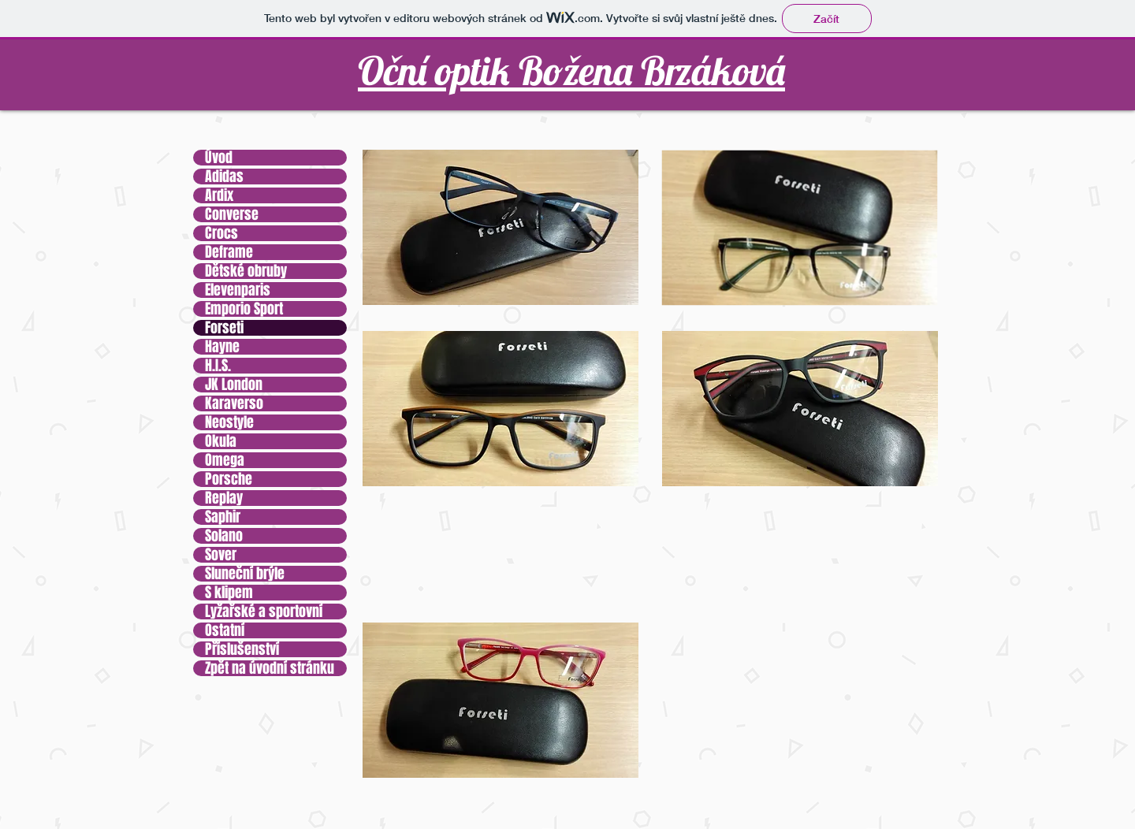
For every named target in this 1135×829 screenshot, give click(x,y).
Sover (220, 555)
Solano (224, 536)
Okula (220, 441)
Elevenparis (237, 290)
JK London (233, 384)
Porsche (228, 479)
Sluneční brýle (245, 574)
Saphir (222, 517)
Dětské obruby (246, 271)
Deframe (229, 252)
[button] (500, 227)
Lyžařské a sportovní (263, 611)
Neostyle (229, 422)
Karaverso (234, 403)
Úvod (219, 157)
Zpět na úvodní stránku (269, 668)
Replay (224, 498)
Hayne (222, 347)
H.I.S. (218, 366)
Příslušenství (242, 649)
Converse (232, 214)
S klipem (229, 592)
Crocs (221, 233)
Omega (224, 460)
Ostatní (224, 630)
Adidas (224, 176)
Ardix (219, 195)
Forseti (224, 328)
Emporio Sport (244, 309)
